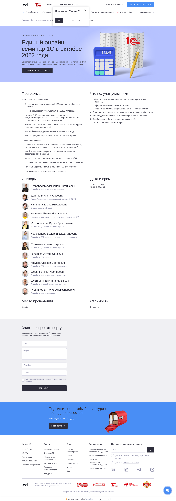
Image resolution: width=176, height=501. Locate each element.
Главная (25, 20)
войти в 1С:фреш (114, 5)
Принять (104, 499)
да (59, 20)
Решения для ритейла (31, 465)
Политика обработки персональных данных (98, 450)
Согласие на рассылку (98, 468)
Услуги (47, 444)
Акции (69, 467)
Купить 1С (26, 444)
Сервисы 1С (49, 453)
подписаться (58, 426)
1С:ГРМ (25, 453)
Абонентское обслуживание (50, 458)
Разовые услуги (50, 463)
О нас (69, 444)
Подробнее (89, 499)
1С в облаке (27, 449)
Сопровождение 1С (52, 449)
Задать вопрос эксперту (37, 70)
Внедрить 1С (49, 474)
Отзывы (70, 456)
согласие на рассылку (131, 463)
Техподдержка (72, 463)
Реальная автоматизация (50, 468)
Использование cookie (98, 456)
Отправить (44, 388)
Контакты (70, 459)
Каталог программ (29, 461)
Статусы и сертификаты (73, 450)
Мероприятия (43, 20)
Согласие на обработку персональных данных (98, 462)
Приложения (27, 457)
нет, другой (75, 20)
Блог (33, 20)
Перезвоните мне (141, 4)
